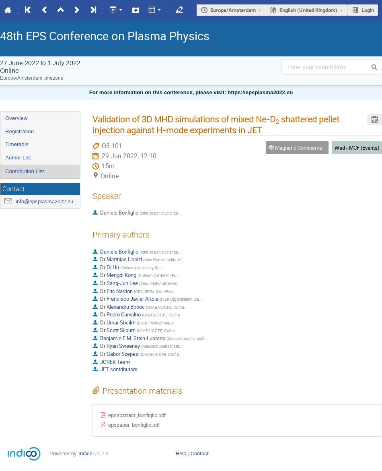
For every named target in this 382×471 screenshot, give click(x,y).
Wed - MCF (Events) (357, 147)
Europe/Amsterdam (233, 10)
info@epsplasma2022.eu (44, 201)
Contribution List (24, 171)
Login (367, 10)
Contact (200, 453)
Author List (18, 158)
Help (181, 453)
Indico (85, 453)
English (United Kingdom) (308, 10)
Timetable (17, 144)
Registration (19, 131)
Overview (16, 118)
